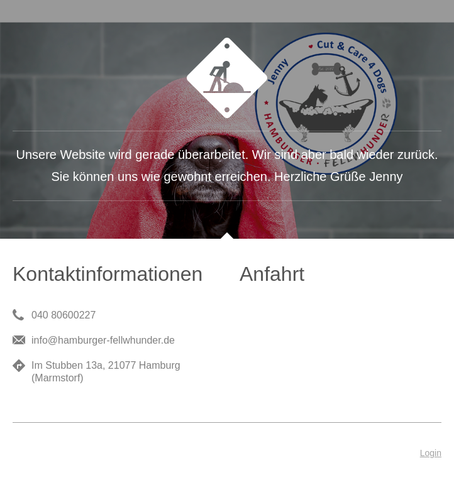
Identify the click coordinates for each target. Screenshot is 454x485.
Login (430, 453)
